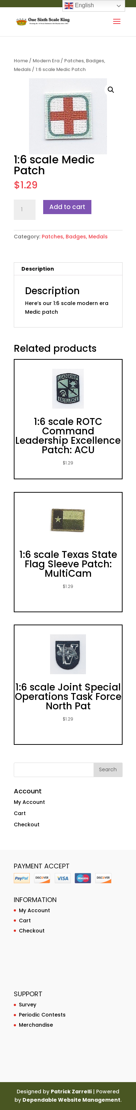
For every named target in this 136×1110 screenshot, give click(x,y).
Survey (27, 1004)
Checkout (27, 824)
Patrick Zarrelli (71, 1091)
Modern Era (46, 60)
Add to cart (67, 207)
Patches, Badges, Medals (75, 236)
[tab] (68, 269)
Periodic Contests (42, 1014)
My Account (29, 802)
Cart (20, 813)
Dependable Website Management (71, 1099)
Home (21, 60)
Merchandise (36, 1024)
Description (37, 268)
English (79, 5)
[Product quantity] (25, 210)
